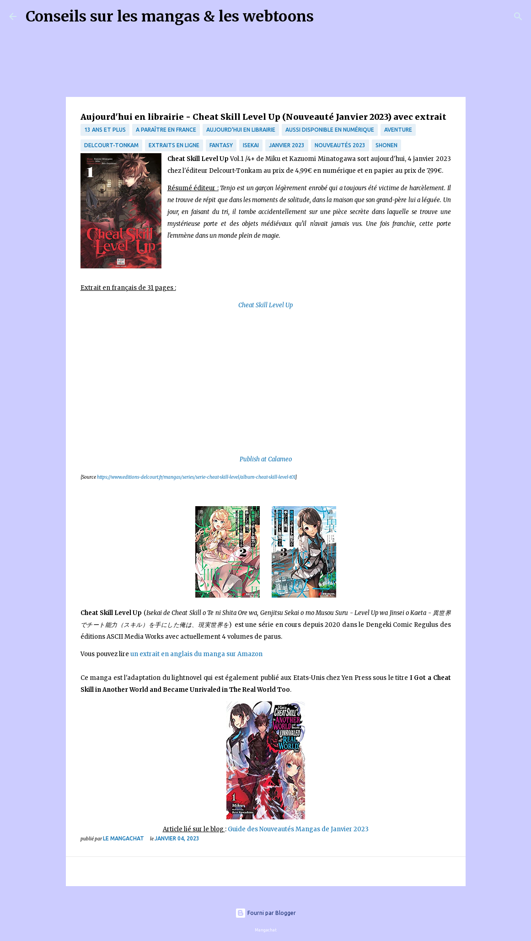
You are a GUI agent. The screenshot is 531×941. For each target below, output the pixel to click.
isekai (251, 145)
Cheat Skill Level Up (265, 305)
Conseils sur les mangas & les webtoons (170, 16)
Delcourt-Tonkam (111, 145)
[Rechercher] (326, 16)
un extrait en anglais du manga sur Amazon (196, 654)
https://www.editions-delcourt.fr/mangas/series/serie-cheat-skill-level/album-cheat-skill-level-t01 (196, 477)
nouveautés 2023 (340, 145)
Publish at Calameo (266, 459)
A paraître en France (166, 130)
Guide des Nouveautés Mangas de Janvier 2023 (298, 829)
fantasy (221, 145)
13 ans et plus (105, 130)
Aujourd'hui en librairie (240, 130)
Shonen (386, 145)
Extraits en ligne (174, 145)
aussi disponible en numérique (329, 130)
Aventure (398, 130)
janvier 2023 (287, 145)
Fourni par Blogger (265, 913)
